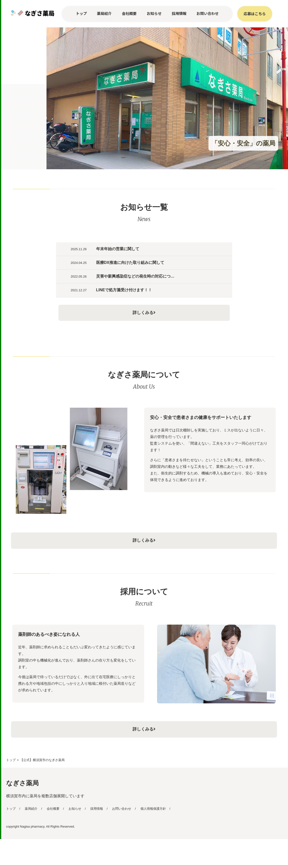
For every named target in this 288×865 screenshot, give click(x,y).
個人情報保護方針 (153, 834)
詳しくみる (144, 333)
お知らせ (154, 13)
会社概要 (129, 13)
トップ (81, 13)
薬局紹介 (104, 13)
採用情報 (179, 13)
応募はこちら (255, 13)
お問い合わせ (207, 13)
